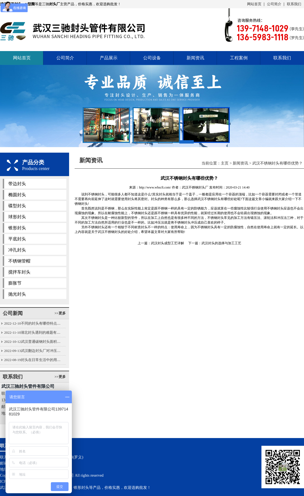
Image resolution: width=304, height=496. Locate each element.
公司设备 (152, 57)
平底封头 (17, 239)
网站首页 (254, 4)
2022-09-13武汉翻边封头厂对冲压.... (32, 351)
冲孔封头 (17, 250)
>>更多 (60, 313)
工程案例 (239, 57)
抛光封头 (17, 294)
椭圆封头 (17, 194)
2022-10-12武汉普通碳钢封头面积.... (32, 341)
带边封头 (17, 183)
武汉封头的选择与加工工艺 (221, 243)
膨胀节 (15, 283)
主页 (225, 163)
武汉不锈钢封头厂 (195, 187)
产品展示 (108, 57)
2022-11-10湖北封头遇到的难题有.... (32, 332)
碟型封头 (17, 205)
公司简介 (274, 4)
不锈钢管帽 (19, 261)
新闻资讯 (195, 57)
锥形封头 (17, 228)
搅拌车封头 (19, 272)
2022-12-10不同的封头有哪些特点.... (32, 323)
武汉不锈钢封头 (209, 199)
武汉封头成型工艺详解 (167, 243)
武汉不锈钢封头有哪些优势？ (277, 163)
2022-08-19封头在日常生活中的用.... (32, 360)
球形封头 (17, 216)
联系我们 (294, 4)
